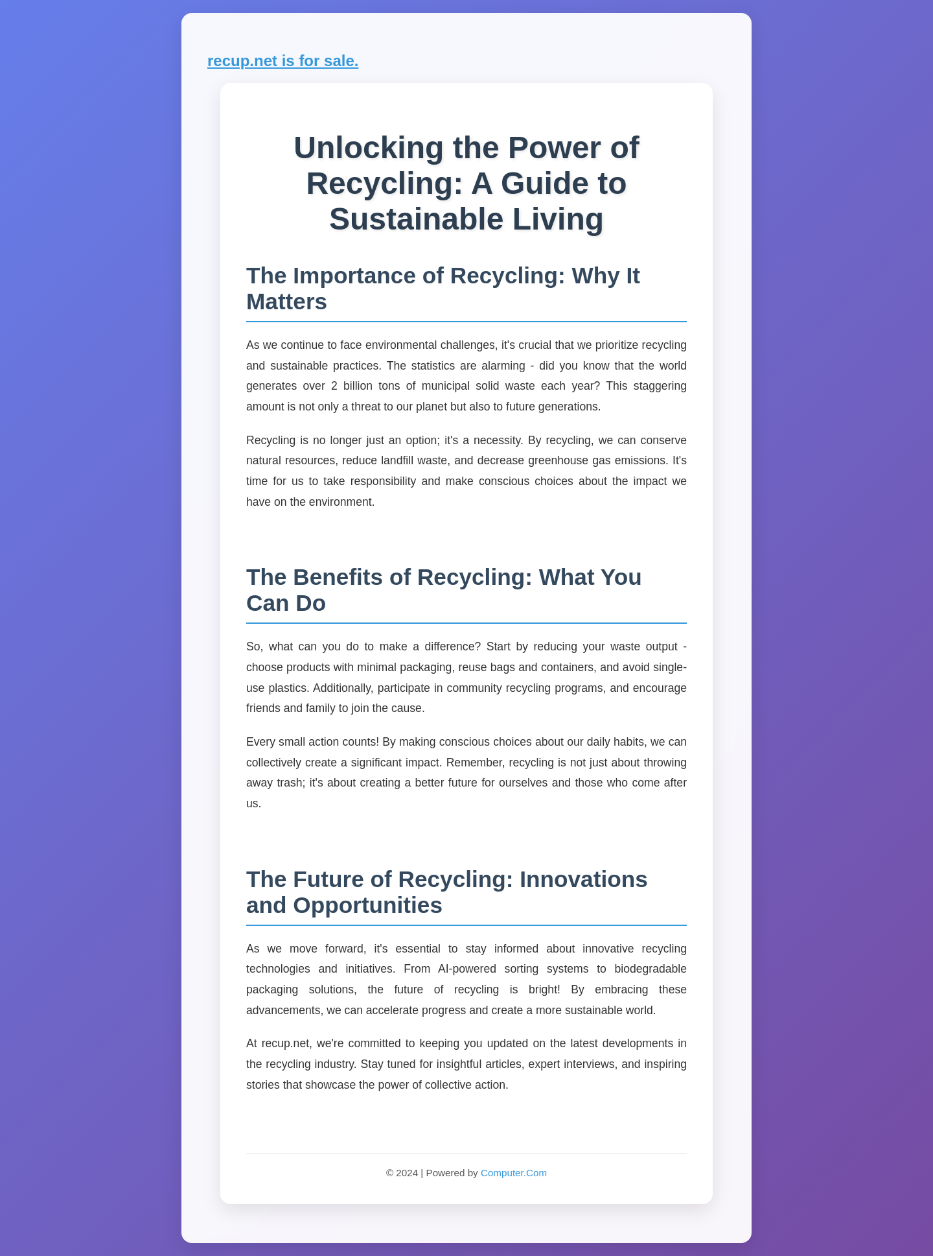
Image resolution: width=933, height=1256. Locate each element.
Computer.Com (514, 1172)
